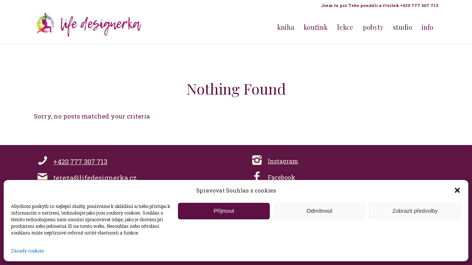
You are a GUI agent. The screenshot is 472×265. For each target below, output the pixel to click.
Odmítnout (319, 211)
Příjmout (224, 211)
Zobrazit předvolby (414, 211)
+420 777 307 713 (80, 161)
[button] (457, 190)
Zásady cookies (27, 251)
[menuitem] (377, 5)
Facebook (281, 177)
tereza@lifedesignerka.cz (95, 177)
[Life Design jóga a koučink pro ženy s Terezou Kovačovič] (89, 27)
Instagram (283, 161)
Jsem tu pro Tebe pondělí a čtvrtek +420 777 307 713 (379, 5)
